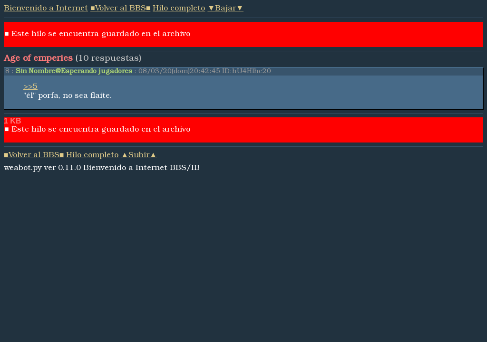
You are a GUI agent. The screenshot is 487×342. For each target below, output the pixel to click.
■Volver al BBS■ (120, 9)
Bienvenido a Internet (46, 9)
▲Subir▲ (139, 156)
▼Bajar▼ (225, 9)
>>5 (30, 87)
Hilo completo (179, 9)
